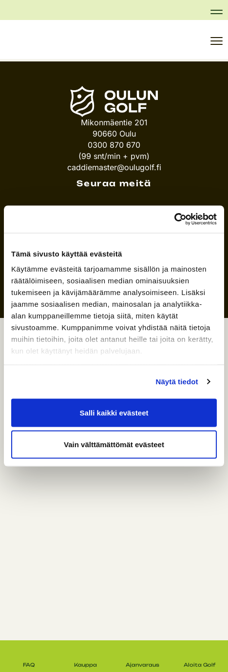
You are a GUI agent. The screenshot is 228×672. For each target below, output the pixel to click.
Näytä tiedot (177, 381)
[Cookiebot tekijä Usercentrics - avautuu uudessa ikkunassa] (174, 219)
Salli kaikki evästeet (114, 412)
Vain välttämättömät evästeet (114, 444)
